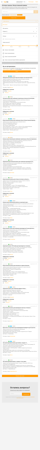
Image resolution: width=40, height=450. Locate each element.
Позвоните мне (26, 393)
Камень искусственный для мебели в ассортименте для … (15, 202)
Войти (37, 1)
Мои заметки (20, 28)
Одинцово (12, 297)
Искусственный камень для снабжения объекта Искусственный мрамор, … (19, 120)
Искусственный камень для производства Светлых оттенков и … (17, 307)
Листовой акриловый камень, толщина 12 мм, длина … (15, 361)
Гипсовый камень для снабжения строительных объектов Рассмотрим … (19, 98)
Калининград (12, 336)
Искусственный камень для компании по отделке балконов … (16, 265)
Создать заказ (20, 17)
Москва (11, 132)
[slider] (2, 45)
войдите (13, 69)
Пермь (11, 217)
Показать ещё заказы (20, 375)
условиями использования (26, 396)
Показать (9, 90)
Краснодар (12, 172)
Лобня (11, 191)
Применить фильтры (20, 62)
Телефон (12, 393)
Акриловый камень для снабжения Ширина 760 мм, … (15, 288)
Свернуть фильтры (20, 21)
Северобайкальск (13, 371)
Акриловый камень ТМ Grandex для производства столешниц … (17, 245)
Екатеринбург (12, 239)
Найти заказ (5, 11)
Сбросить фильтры (13, 14)
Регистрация (31, 1)
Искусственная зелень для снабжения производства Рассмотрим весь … (19, 228)
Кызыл (11, 320)
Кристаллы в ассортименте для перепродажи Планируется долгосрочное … (19, 327)
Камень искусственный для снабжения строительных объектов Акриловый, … (20, 138)
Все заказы (5, 24)
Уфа (10, 109)
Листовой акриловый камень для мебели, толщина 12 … (15, 342)
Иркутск (11, 87)
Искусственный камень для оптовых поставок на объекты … (16, 179)
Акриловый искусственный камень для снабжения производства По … (18, 161)
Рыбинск (11, 277)
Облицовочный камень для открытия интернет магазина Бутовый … (18, 77)
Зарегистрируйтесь (6, 69)
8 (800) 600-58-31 (19, 1)
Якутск (11, 354)
